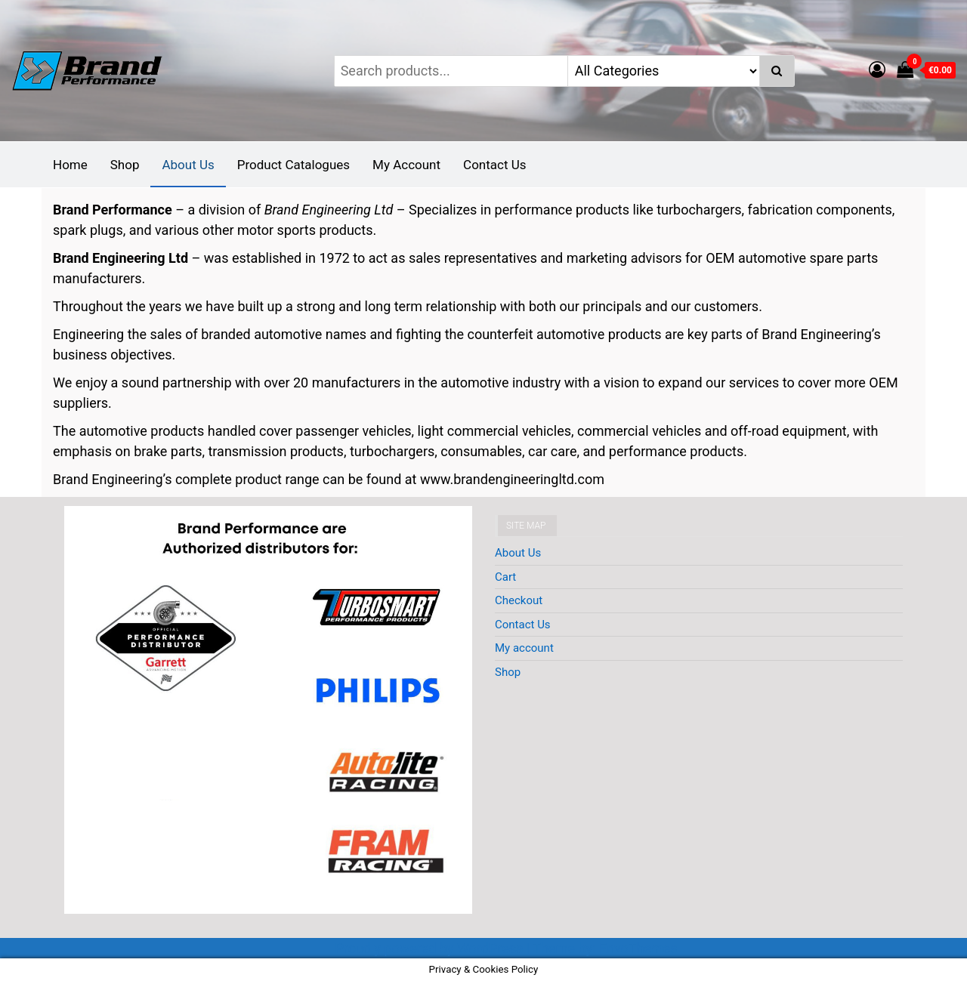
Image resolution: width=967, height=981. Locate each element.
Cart (505, 577)
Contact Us (494, 164)
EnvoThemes (638, 948)
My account (524, 648)
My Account (406, 164)
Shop (125, 164)
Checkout (518, 600)
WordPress (490, 948)
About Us (188, 164)
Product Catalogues (293, 164)
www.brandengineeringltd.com (512, 479)
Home (70, 164)
